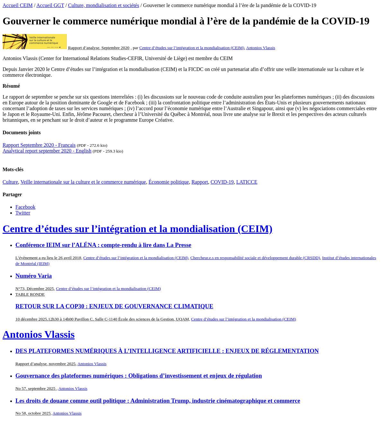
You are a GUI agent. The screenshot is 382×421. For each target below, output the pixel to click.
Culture (10, 182)
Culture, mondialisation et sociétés (103, 5)
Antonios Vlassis (260, 47)
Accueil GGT (50, 5)
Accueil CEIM (18, 5)
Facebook (25, 207)
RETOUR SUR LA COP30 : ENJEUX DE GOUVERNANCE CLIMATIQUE (114, 306)
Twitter (22, 212)
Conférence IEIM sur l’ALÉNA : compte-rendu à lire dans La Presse (103, 244)
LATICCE (246, 182)
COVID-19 (222, 182)
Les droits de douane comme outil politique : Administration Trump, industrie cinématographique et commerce (157, 400)
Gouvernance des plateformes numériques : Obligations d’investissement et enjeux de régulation (138, 375)
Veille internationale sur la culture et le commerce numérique (83, 182)
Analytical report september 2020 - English (47, 150)
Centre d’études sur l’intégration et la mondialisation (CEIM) (191, 47)
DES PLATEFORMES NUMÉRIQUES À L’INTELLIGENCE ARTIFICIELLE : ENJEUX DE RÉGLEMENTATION (167, 350)
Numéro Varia (33, 275)
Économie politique (169, 182)
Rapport (199, 182)
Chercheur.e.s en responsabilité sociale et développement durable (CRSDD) (255, 257)
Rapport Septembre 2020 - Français (39, 145)
